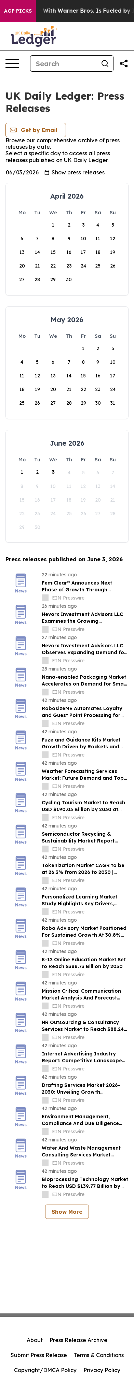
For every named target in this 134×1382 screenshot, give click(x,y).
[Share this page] (124, 63)
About (35, 1340)
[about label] (45, 597)
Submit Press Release (39, 1355)
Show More (67, 1211)
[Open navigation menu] (12, 63)
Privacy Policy (101, 1370)
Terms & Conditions (99, 1355)
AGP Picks (18, 11)
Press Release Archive (78, 1340)
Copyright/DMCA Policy (45, 1370)
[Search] (63, 63)
